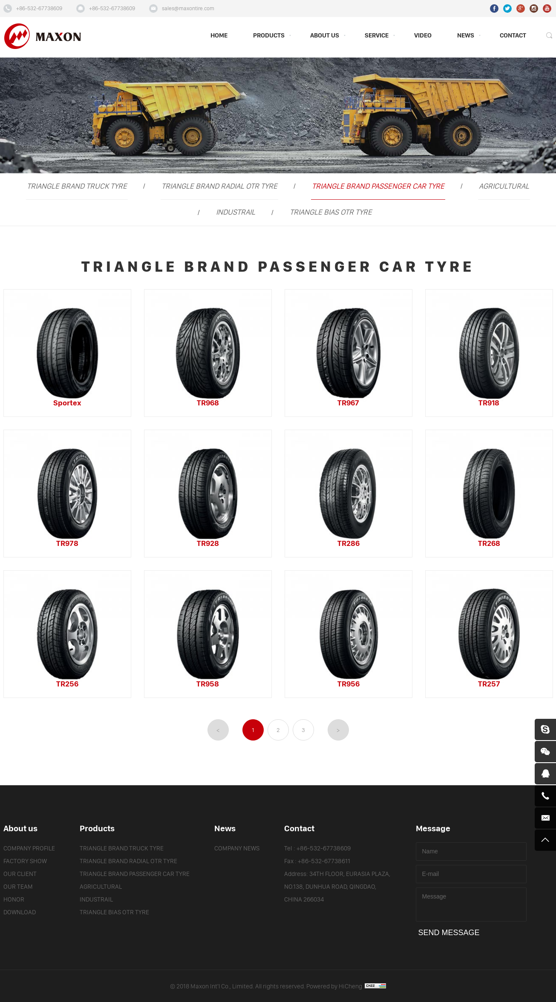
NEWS (465, 35)
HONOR (13, 899)
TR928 (208, 544)
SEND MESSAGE (449, 932)
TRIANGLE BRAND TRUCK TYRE (77, 186)
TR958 (207, 684)
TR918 (488, 403)
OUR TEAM (18, 886)
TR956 (348, 684)
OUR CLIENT (20, 874)
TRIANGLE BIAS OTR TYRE (331, 212)
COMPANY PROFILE (29, 848)
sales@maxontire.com (188, 8)
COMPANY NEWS (236, 848)
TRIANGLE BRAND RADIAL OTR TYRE (219, 186)
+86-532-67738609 (39, 8)
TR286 (348, 544)
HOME (219, 35)
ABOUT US (324, 35)
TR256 (67, 684)
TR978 (67, 544)
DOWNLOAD (19, 912)
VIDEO (423, 35)
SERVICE (377, 35)
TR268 (489, 544)
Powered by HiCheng (346, 986)
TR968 (208, 403)
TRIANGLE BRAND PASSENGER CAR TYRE (378, 186)
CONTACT (513, 35)
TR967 (348, 403)
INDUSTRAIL (235, 212)
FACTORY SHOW (25, 861)
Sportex (67, 403)
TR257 (489, 684)
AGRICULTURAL (504, 186)
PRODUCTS (269, 35)
